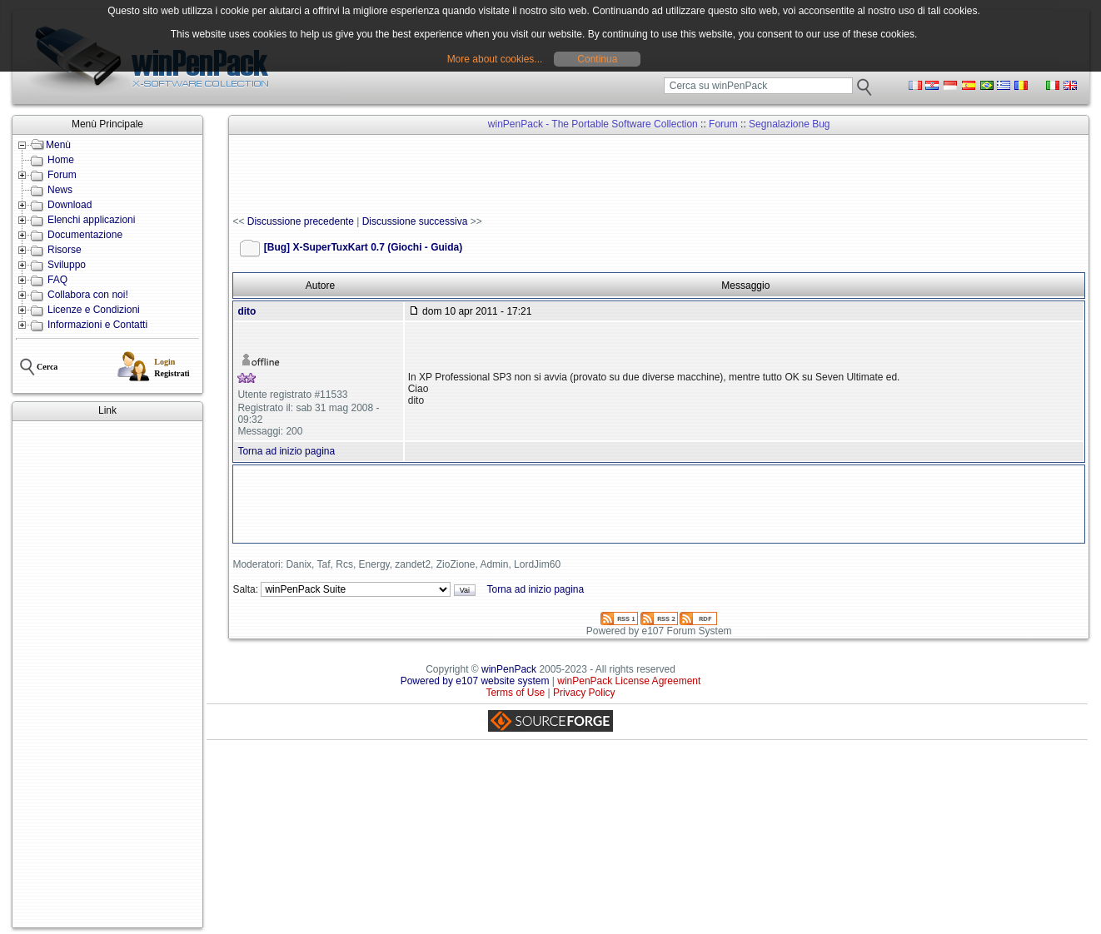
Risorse (64, 250)
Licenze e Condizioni (93, 309)
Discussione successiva (415, 221)
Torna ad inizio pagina (286, 451)
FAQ (57, 280)
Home (60, 160)
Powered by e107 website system (475, 681)
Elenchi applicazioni (91, 220)
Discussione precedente (300, 221)
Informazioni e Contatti (97, 324)
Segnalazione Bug (789, 124)
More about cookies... (495, 59)
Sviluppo (66, 265)
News (59, 190)
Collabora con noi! (87, 295)
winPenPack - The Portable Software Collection (593, 124)
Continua (597, 59)
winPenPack (508, 669)
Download (69, 205)
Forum (62, 175)
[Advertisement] (107, 674)
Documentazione (84, 235)
